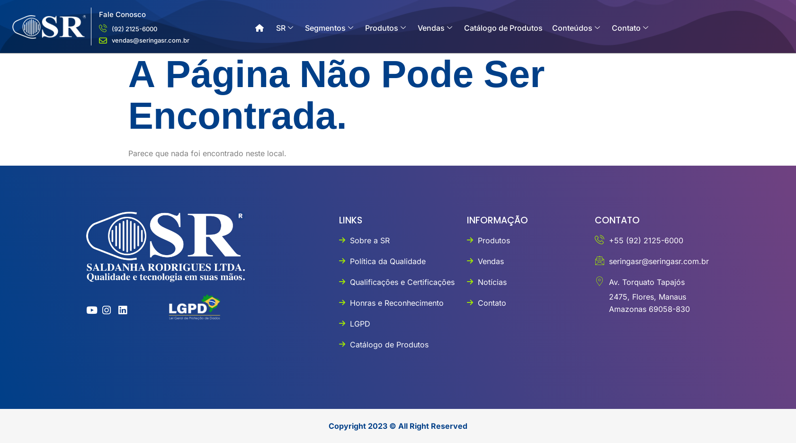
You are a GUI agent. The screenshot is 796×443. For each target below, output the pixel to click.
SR (284, 28)
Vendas (435, 28)
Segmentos (329, 28)
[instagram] (104, 310)
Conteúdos (576, 28)
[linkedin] (120, 310)
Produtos (385, 28)
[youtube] (88, 310)
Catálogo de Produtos (503, 28)
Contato (630, 28)
